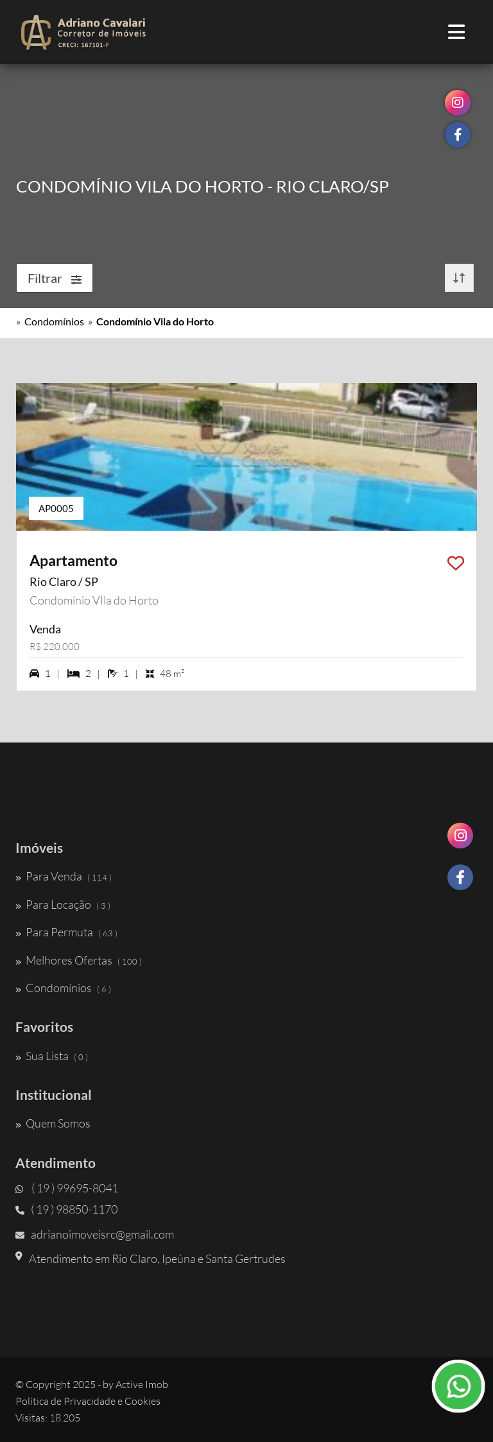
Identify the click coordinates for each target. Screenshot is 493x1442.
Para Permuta (66, 932)
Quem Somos (53, 1123)
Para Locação (62, 904)
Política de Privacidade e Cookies (87, 1401)
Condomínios (54, 321)
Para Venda (63, 876)
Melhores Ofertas (78, 960)
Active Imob (142, 1384)
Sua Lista (51, 1056)
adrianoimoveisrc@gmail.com (94, 1234)
